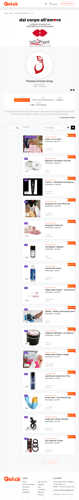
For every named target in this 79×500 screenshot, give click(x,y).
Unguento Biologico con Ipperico (59, 333)
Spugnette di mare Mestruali (57, 204)
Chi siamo (26, 487)
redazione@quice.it (66, 490)
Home (6, 13)
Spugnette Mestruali (54, 225)
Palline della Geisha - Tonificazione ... (61, 290)
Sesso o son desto (53, 139)
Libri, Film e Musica (30, 137)
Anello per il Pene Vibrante (56, 419)
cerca (11, 13)
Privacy (40, 495)
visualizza (59, 100)
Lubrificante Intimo (53, 268)
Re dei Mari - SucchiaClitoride (58, 397)
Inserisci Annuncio (67, 3)
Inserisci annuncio (29, 484)
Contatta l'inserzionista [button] (22, 100)
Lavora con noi (67, 494)
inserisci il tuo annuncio (22, 13)
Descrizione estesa (67, 117)
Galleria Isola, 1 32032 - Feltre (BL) (39, 85)
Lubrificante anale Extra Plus (57, 376)
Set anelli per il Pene (54, 440)
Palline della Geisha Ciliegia (57, 354)
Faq (39, 487)
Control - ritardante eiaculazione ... (60, 182)
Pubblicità (56, 494)
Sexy (26, 158)
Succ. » (53, 462)
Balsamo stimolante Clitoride (58, 161)
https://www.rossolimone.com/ (43, 100)
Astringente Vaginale (54, 247)
